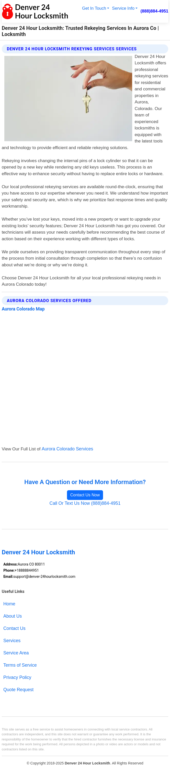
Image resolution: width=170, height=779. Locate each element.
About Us (12, 616)
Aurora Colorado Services (67, 448)
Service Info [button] (123, 8)
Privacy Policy (17, 677)
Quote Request (18, 689)
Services (11, 640)
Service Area (16, 652)
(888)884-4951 (154, 11)
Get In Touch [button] (94, 8)
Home (9, 603)
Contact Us (14, 628)
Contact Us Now (85, 495)
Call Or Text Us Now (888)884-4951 (84, 503)
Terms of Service (20, 665)
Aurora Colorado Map (23, 308)
